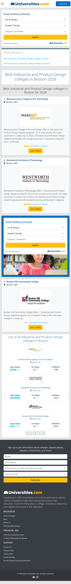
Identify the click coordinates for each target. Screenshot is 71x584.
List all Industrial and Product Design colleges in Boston (27, 63)
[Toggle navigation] (2, 4)
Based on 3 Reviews (40, 204)
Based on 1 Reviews (40, 146)
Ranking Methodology (12, 526)
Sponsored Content (11, 43)
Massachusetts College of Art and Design (27, 99)
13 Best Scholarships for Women (15, 538)
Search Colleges (9, 516)
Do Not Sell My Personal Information (17, 561)
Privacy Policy (8, 550)
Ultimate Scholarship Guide (14, 535)
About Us (7, 522)
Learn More (35, 150)
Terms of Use (8, 554)
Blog (5, 519)
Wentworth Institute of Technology (24, 160)
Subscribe (63, 4)
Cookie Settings (9, 557)
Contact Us (8, 547)
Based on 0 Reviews (40, 323)
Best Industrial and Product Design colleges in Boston (26, 58)
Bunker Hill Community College (22, 281)
